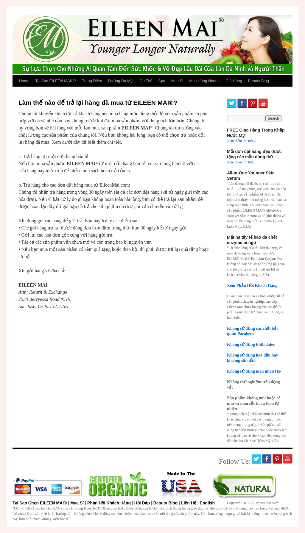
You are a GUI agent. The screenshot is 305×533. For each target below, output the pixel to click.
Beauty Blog (258, 81)
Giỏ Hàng (233, 81)
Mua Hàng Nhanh (204, 81)
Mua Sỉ (177, 81)
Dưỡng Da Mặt (120, 81)
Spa (161, 81)
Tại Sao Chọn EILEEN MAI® (40, 503)
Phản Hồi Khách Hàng (109, 503)
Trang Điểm (92, 81)
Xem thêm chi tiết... (241, 141)
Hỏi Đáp (142, 503)
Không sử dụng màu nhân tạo (254, 371)
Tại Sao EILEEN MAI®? (55, 81)
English (207, 503)
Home (24, 81)
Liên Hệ (188, 503)
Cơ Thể (146, 81)
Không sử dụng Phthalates (251, 344)
